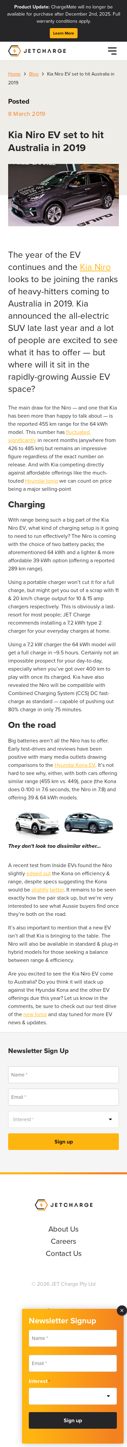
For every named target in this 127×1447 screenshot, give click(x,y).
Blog (34, 74)
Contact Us (64, 1253)
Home (14, 74)
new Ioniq (35, 1014)
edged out (38, 873)
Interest (39, 1381)
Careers (63, 1241)
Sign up (64, 1142)
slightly (39, 890)
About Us (63, 1229)
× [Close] (122, 1310)
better (57, 890)
